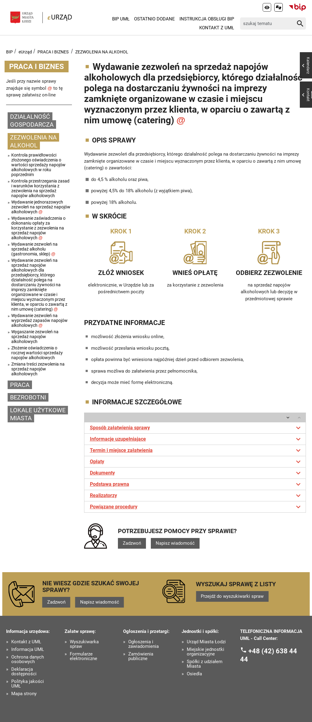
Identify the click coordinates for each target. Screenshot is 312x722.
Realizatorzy (196, 495)
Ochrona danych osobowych (27, 659)
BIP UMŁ (120, 19)
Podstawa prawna (196, 484)
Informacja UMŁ (27, 649)
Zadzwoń (132, 543)
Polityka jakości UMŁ (27, 683)
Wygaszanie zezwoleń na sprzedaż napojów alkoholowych (34, 336)
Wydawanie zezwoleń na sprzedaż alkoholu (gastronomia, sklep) (34, 249)
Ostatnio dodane (154, 19)
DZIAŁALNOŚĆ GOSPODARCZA (32, 120)
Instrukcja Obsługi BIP (206, 19)
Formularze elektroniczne (83, 656)
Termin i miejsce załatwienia (196, 450)
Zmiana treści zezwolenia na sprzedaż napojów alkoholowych (38, 369)
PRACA (20, 384)
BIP (9, 51)
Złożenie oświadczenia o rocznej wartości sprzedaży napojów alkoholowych (37, 352)
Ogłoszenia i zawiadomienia (143, 644)
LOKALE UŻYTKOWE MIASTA (38, 414)
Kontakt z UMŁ (216, 28)
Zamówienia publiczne (140, 656)
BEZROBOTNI (28, 397)
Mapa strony (24, 693)
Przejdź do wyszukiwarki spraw (232, 596)
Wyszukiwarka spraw (84, 644)
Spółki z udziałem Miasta (204, 664)
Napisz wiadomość (175, 543)
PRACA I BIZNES (53, 51)
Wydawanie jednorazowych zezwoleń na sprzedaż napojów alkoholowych (40, 207)
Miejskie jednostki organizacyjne (205, 651)
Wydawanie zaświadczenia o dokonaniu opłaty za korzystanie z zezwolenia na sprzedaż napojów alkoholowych (38, 228)
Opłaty (196, 461)
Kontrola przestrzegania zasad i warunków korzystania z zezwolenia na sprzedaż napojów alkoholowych (40, 188)
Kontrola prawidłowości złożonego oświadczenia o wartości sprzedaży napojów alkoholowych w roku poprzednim (38, 165)
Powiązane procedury (196, 507)
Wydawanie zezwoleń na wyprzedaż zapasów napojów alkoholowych (39, 320)
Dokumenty (196, 473)
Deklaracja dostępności (24, 671)
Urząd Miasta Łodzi (206, 642)
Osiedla (194, 674)
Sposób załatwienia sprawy (196, 428)
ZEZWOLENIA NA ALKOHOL (101, 51)
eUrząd (25, 51)
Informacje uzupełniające (196, 439)
